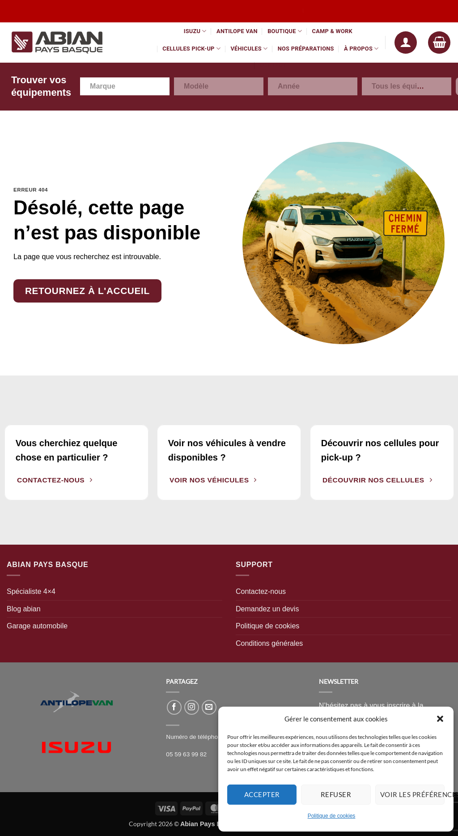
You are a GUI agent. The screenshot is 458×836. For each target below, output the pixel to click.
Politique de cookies (332, 816)
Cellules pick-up (191, 48)
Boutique (284, 31)
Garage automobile (37, 626)
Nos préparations (306, 48)
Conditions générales (269, 643)
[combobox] (125, 86)
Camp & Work (332, 31)
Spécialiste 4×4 (31, 591)
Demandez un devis (267, 609)
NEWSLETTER (338, 681)
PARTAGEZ (182, 681)
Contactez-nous (261, 591)
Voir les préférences (412, 794)
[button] (440, 718)
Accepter (262, 794)
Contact (273, 65)
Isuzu (195, 31)
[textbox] (108, 86)
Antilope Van (237, 31)
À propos (361, 48)
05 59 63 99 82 (186, 754)
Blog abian (24, 609)
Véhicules (248, 48)
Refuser (336, 794)
